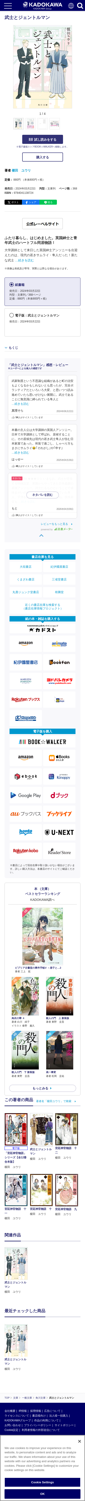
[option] (17, 1270)
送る (50, 202)
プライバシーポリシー (37, 1425)
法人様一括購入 (58, 1415)
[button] (75, 126)
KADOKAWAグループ (18, 1420)
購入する (42, 157)
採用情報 (35, 1411)
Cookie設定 (11, 1430)
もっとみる (40, 1088)
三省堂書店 (59, 579)
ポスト (15, 202)
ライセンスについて (17, 1415)
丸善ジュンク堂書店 (25, 592)
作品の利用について (46, 1420)
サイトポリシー (64, 1425)
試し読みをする (42, 139)
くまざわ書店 (25, 579)
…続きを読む (24, 260)
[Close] (80, 1441)
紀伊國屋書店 (59, 566)
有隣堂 (59, 592)
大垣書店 (26, 566)
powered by (57, 529)
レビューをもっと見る (54, 524)
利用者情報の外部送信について (41, 1430)
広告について (52, 1411)
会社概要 (10, 1411)
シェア (32, 202)
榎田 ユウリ (21, 170)
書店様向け (39, 1415)
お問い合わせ (13, 1425)
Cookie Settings (42, 1482)
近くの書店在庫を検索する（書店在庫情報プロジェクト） (42, 606)
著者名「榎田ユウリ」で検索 (53, 1101)
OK (42, 1494)
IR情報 (23, 1411)
